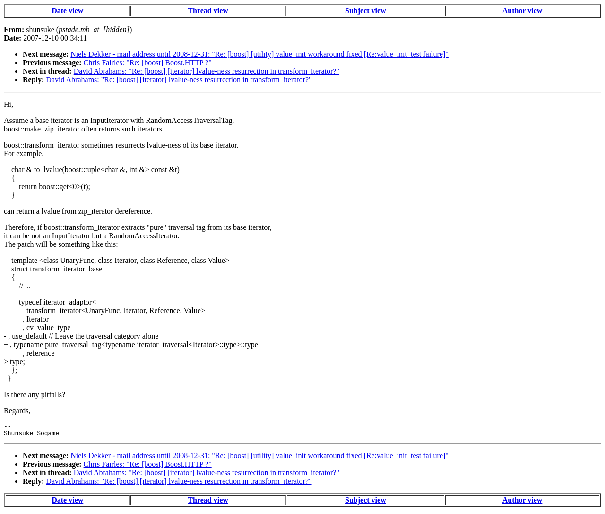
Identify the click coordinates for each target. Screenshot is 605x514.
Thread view (208, 11)
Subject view (365, 11)
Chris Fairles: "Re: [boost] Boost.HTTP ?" (148, 63)
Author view (522, 11)
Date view (67, 11)
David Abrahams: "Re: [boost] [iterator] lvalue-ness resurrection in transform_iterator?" (206, 71)
